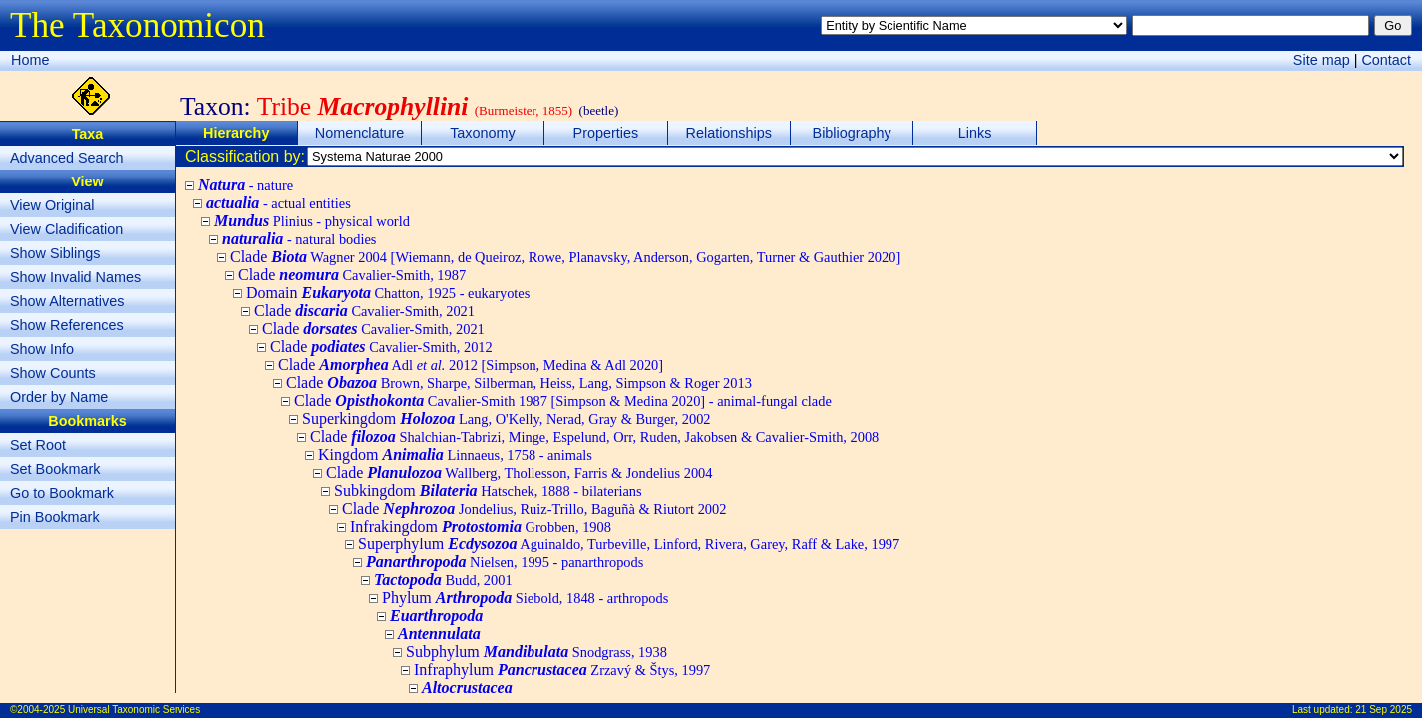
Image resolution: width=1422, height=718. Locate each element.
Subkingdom (488, 490)
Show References (67, 325)
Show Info (42, 349)
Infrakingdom (480, 526)
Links (975, 133)
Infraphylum (562, 669)
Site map (1321, 60)
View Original (52, 205)
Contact (1386, 60)
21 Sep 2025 (1383, 709)
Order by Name (59, 397)
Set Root (38, 445)
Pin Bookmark (55, 517)
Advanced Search (67, 158)
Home (30, 60)
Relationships (729, 133)
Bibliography (852, 133)
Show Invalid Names (75, 277)
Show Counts (53, 373)
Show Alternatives (67, 301)
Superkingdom (506, 418)
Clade (565, 256)
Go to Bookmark (62, 493)
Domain (388, 292)
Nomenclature (360, 133)
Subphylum (536, 651)
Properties (606, 133)
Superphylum (628, 544)
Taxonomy (483, 133)
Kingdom (455, 454)
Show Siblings (55, 253)
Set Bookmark (55, 469)
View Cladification (66, 229)
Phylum (525, 597)
